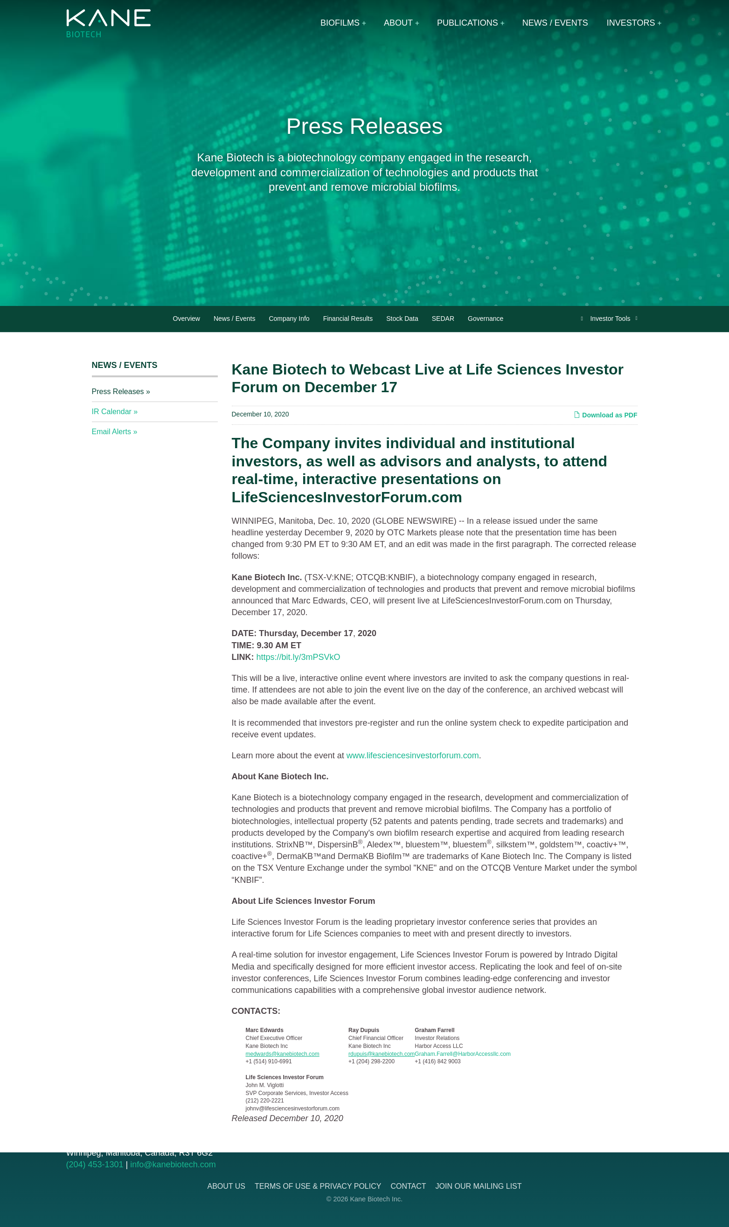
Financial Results (348, 318)
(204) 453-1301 (95, 1164)
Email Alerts (111, 432)
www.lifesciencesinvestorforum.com (413, 755)
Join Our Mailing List (479, 1186)
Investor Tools (610, 318)
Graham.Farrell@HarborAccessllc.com (463, 1054)
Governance (485, 318)
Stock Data (402, 318)
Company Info (289, 318)
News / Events (555, 23)
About (398, 23)
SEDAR (443, 318)
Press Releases (118, 391)
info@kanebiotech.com (172, 1164)
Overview (186, 318)
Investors (631, 23)
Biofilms (340, 23)
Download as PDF (605, 415)
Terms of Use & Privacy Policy (318, 1186)
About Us (226, 1186)
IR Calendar (112, 412)
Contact (408, 1186)
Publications (467, 23)
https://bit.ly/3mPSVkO (298, 657)
